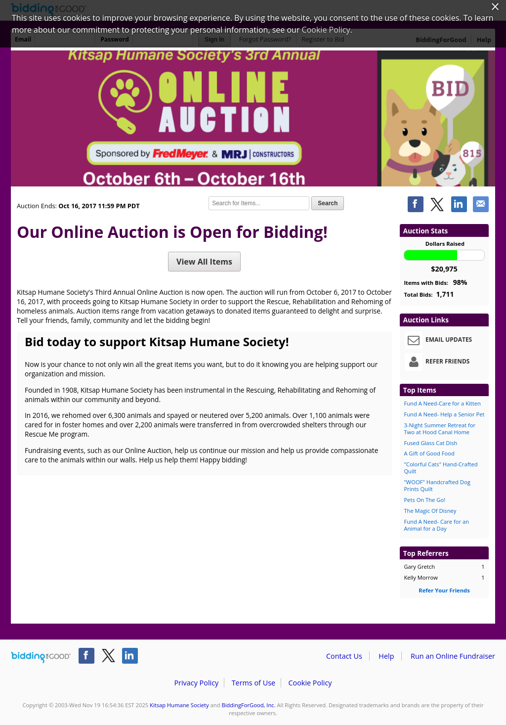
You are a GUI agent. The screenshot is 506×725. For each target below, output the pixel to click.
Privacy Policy (196, 682)
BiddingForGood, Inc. (248, 705)
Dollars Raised (444, 243)
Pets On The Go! (424, 499)
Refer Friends (437, 362)
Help (386, 656)
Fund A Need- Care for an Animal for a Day (436, 525)
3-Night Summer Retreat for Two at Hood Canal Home (439, 428)
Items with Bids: (435, 282)
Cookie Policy (310, 682)
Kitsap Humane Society (179, 705)
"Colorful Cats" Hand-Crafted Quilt (440, 467)
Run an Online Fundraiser (453, 656)
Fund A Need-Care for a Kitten (442, 403)
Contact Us (344, 656)
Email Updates (438, 340)
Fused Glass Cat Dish (430, 443)
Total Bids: (429, 294)
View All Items (204, 261)
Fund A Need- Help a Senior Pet (444, 414)
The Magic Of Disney (430, 510)
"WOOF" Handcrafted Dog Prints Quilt (437, 485)
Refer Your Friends (444, 590)
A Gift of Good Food (429, 453)
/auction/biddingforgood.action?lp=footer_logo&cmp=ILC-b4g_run (41, 658)
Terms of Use (253, 682)
